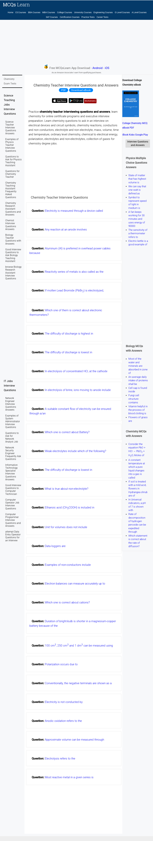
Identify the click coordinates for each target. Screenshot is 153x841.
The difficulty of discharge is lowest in (68, 352)
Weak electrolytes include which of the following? (75, 451)
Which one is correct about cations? (67, 602)
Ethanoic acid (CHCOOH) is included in (69, 507)
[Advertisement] (76, 42)
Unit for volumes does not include (66, 527)
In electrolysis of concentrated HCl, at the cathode (76, 371)
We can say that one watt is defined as (137, 190)
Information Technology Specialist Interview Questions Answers (11, 472)
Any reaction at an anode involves (66, 229)
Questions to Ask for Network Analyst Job (12, 437)
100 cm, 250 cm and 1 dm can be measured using (79, 645)
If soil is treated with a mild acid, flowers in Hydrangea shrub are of (137, 488)
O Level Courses (122, 12)
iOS (107, 68)
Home (10, 12)
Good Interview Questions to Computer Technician (13, 489)
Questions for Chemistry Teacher (12, 174)
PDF (63, 90)
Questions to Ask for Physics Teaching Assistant (13, 161)
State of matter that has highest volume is (137, 179)
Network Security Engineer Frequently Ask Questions (13, 453)
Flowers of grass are (138, 419)
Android (97, 68)
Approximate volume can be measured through (74, 739)
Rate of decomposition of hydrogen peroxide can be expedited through (137, 523)
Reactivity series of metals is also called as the (74, 271)
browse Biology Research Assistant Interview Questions (13, 272)
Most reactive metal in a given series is (69, 777)
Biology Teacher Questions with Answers (13, 239)
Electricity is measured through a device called (74, 210)
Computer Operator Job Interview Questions (12, 504)
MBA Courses (48, 12)
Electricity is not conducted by (64, 702)
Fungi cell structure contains (133, 399)
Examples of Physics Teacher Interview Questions (11, 145)
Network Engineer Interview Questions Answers (10, 404)
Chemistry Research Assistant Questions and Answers (13, 209)
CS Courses (20, 12)
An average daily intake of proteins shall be (138, 380)
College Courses (64, 12)
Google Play (141, 134)
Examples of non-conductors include (68, 565)
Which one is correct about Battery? (67, 432)
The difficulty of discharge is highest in (69, 333)
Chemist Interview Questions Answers (10, 225)
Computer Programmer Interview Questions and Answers (13, 520)
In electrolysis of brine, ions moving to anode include (78, 390)
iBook (125, 134)
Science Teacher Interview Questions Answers (10, 127)
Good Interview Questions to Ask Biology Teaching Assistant (13, 255)
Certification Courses (69, 17)
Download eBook (81, 90)
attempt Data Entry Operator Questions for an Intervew (13, 536)
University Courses (83, 12)
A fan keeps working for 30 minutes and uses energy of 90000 (136, 219)
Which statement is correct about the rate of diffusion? (137, 541)
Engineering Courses (103, 12)
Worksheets (90, 101)
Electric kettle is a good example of (138, 242)
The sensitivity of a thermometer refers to (137, 233)
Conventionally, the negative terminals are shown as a (78, 683)
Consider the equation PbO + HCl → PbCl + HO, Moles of (136, 450)
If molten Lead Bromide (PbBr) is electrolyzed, (74, 290)
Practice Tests (88, 17)
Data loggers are (55, 546)
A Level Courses (139, 12)
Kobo (132, 134)
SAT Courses (52, 17)
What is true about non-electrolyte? (66, 488)
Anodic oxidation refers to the (63, 721)
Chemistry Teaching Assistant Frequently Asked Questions (10, 190)
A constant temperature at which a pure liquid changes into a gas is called (136, 468)
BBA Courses (34, 12)
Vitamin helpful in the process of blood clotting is (138, 410)
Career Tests (102, 17)
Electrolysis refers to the (60, 758)
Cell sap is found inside (137, 389)
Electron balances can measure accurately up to (75, 583)
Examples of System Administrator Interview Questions (12, 421)
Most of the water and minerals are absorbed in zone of (138, 366)
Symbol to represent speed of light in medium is (137, 202)
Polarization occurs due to (61, 664)
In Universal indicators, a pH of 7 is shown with (137, 505)
